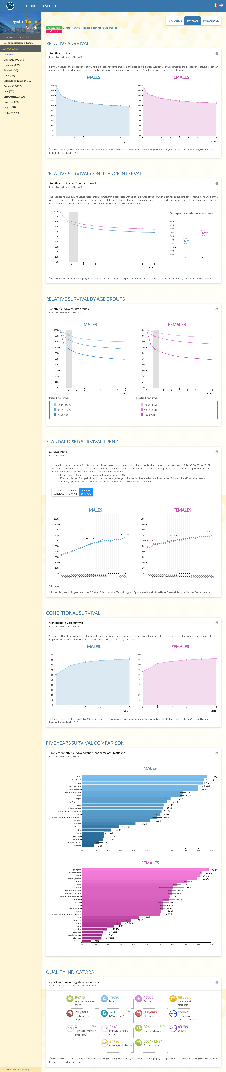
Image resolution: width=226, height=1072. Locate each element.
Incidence (175, 20)
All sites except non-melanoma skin (100, 27)
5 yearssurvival (86, 492)
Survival (192, 20)
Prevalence (211, 20)
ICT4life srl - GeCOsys (20, 1069)
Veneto (66, 27)
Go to (54, 31)
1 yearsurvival (59, 492)
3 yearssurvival (72, 492)
